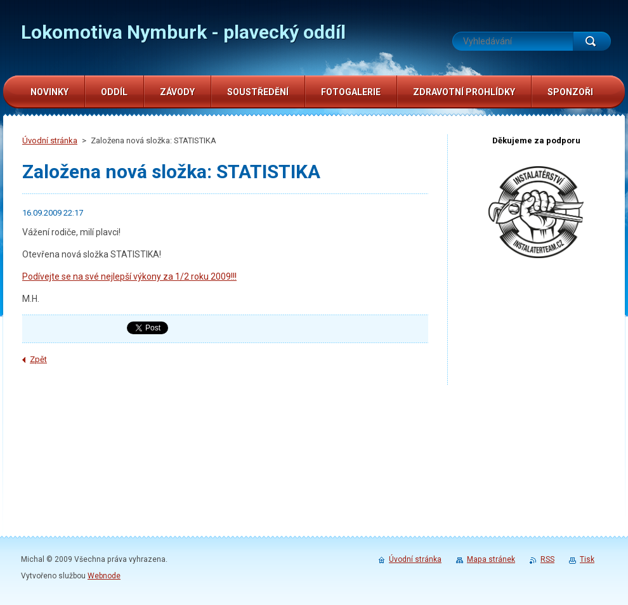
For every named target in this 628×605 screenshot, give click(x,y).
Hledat (592, 41)
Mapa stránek (491, 559)
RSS (547, 559)
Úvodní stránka (49, 140)
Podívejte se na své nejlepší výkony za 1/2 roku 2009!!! (129, 276)
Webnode (104, 575)
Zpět (38, 359)
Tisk (587, 559)
